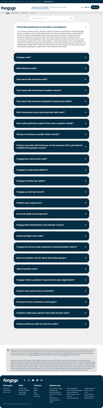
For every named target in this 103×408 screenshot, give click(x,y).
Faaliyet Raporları (89, 388)
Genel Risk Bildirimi (34, 355)
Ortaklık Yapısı (88, 390)
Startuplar (6, 388)
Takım (86, 392)
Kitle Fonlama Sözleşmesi (74, 390)
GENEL (8, 13)
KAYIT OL (95, 7)
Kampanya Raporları (73, 398)
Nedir (35, 388)
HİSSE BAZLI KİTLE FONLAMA (40, 7)
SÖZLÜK (33, 13)
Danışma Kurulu (89, 398)
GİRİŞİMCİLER (25, 13)
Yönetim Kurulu (88, 394)
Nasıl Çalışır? (7, 390)
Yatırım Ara (6, 392)
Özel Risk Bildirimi (64, 355)
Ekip (35, 392)
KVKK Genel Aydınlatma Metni (55, 395)
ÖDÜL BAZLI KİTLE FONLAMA (58, 7)
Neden (36, 390)
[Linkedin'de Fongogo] (42, 380)
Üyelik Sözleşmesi (72, 388)
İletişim (51, 402)
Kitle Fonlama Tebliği (55, 388)
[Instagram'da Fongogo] (30, 380)
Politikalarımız (53, 390)
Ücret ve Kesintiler (72, 392)
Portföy (36, 394)
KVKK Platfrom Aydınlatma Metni (54, 399)
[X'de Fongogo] (26, 380)
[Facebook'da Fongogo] (38, 380)
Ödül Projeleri (23, 388)
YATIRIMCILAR (15, 13)
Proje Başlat (22, 394)
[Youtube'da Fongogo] (34, 380)
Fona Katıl (37, 396)
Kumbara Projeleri (24, 390)
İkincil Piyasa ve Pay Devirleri (73, 395)
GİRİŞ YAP (85, 7)
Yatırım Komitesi (89, 396)
